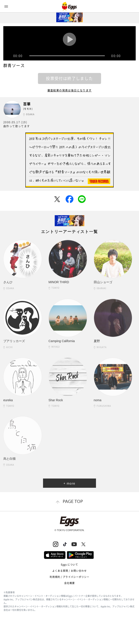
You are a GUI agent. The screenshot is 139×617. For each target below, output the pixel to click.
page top (73, 501)
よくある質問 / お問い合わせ (69, 571)
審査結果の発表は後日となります (69, 90)
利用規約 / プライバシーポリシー (70, 577)
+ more (69, 483)
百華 (27, 104)
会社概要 (69, 583)
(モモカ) (28, 108)
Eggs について (69, 564)
